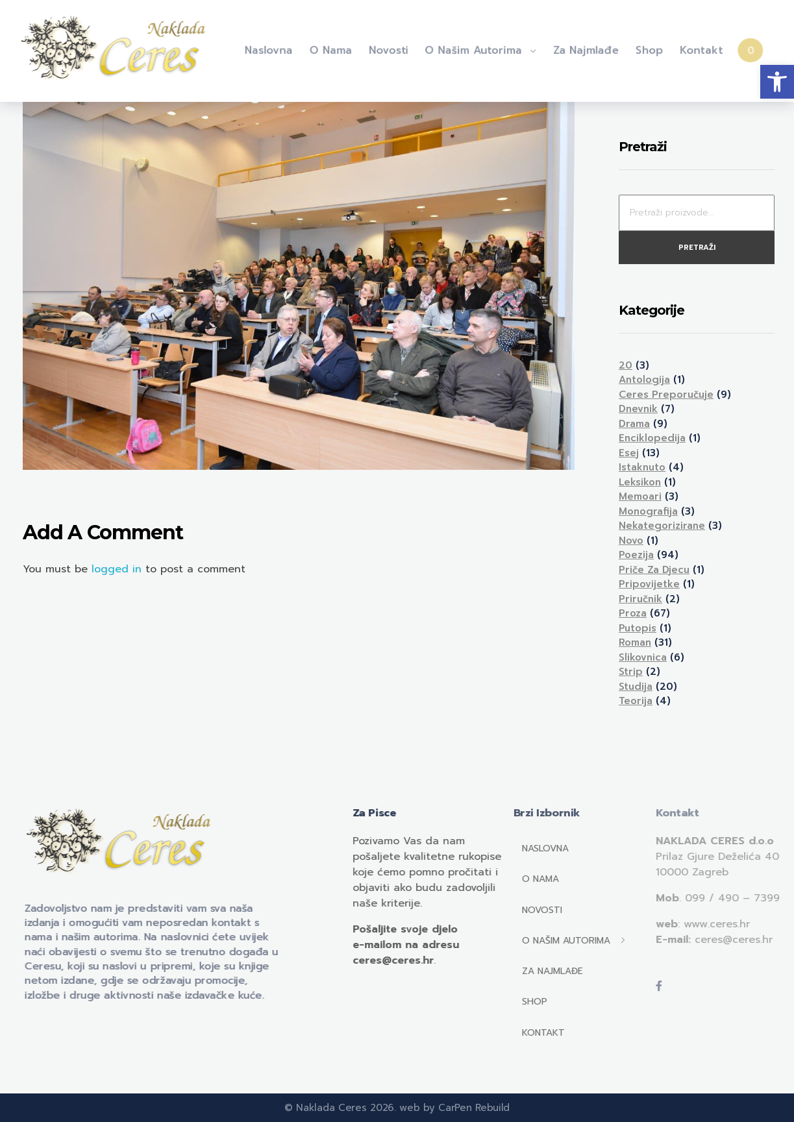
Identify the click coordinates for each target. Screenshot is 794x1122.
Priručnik (640, 599)
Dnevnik (638, 409)
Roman (635, 642)
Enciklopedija (652, 438)
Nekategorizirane (662, 525)
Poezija (636, 555)
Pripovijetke (649, 584)
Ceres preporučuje (666, 394)
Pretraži (696, 247)
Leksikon (640, 482)
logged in (118, 569)
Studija (635, 686)
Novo (631, 540)
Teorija (635, 701)
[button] (777, 82)
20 (625, 365)
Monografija (648, 511)
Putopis (637, 628)
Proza (633, 613)
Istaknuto (642, 467)
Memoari (640, 496)
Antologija (644, 379)
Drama (634, 424)
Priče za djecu (654, 570)
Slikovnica (643, 657)
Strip (631, 672)
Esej (629, 453)
